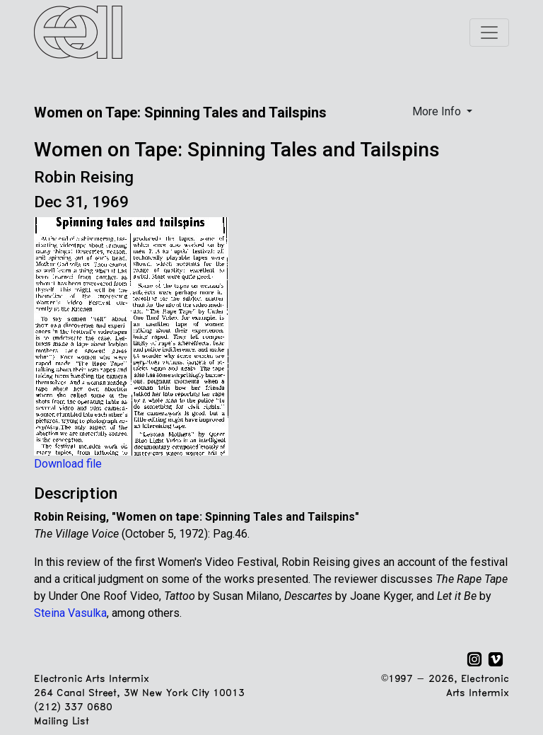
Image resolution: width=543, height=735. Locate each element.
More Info (438, 111)
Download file (68, 463)
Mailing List (61, 722)
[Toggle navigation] (489, 32)
